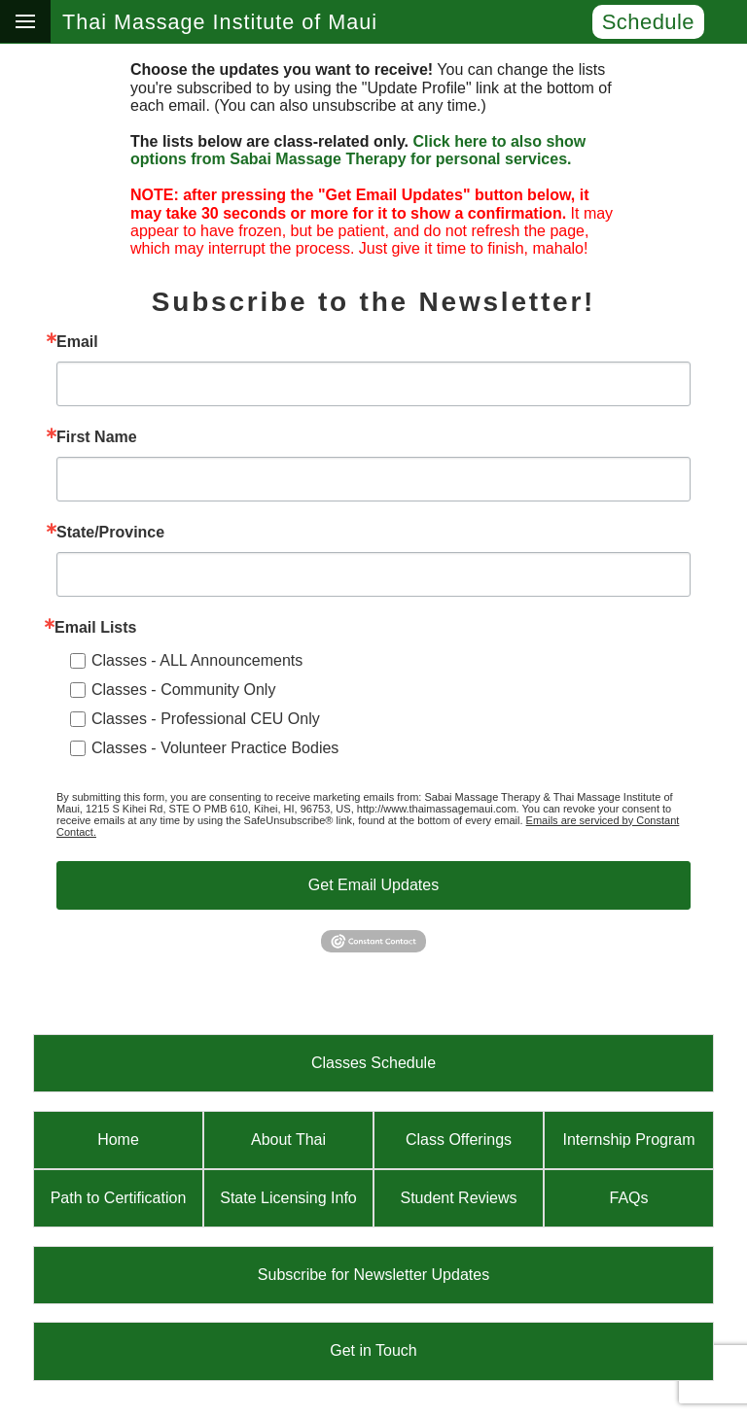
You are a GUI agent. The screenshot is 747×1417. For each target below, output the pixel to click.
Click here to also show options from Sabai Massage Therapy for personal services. (358, 150)
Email (77, 342)
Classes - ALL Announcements (196, 660)
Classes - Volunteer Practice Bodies (214, 748)
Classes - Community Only (183, 689)
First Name (96, 437)
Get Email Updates (373, 885)
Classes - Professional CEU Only (205, 718)
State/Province (110, 532)
